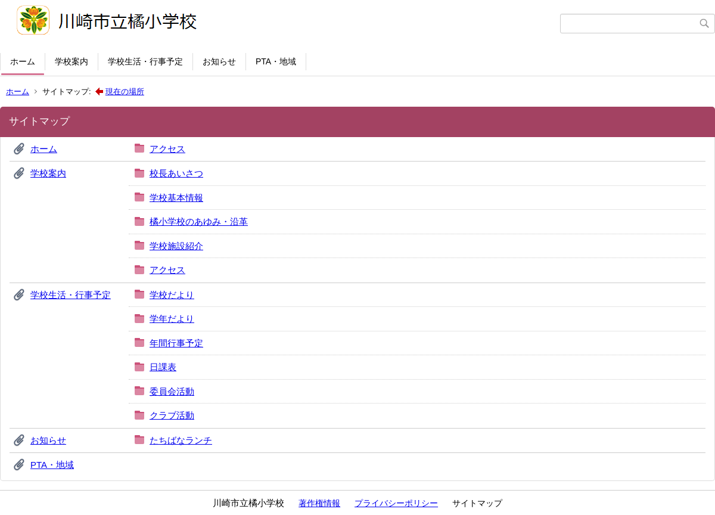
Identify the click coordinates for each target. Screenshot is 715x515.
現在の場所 (124, 91)
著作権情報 (319, 503)
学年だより (172, 319)
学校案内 (71, 61)
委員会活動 (172, 391)
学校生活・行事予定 (145, 61)
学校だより (172, 295)
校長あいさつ (176, 173)
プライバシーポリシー (396, 503)
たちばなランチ (181, 440)
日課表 (163, 367)
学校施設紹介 (176, 246)
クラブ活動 (172, 415)
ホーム (22, 61)
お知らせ (219, 61)
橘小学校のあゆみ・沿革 (199, 221)
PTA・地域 (276, 61)
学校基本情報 (176, 198)
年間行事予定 (176, 343)
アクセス (167, 149)
